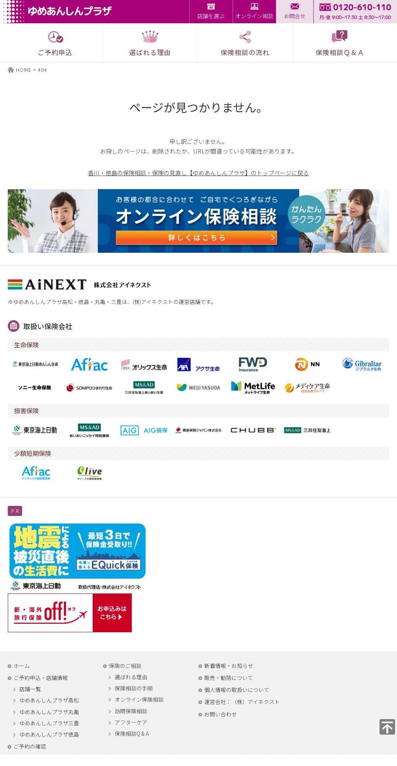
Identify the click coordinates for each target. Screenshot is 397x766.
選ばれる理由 (131, 677)
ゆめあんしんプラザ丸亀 (49, 712)
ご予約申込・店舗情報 (41, 677)
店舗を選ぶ (210, 16)
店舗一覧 (30, 689)
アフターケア (131, 722)
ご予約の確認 (30, 746)
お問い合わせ (220, 714)
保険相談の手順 (134, 688)
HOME (23, 69)
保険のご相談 (125, 665)
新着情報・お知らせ (228, 665)
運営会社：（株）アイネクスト (242, 702)
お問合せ (295, 16)
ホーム (22, 665)
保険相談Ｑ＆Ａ (340, 43)
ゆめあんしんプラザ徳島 (49, 734)
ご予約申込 (55, 43)
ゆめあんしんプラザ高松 (49, 700)
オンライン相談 (254, 16)
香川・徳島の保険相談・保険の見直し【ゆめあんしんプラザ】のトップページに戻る (198, 173)
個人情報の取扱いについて (236, 690)
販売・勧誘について (228, 677)
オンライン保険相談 (139, 699)
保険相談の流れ (245, 43)
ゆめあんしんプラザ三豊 (49, 723)
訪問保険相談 (131, 711)
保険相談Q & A (132, 733)
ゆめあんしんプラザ (59, 11)
